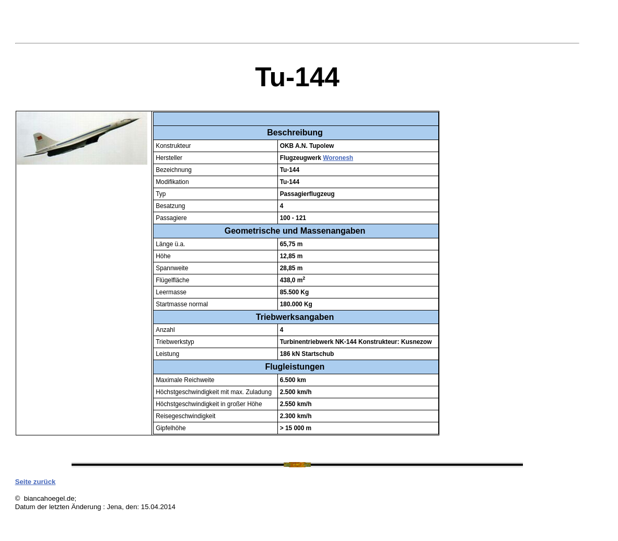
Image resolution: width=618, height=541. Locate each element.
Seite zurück (35, 482)
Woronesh (338, 158)
